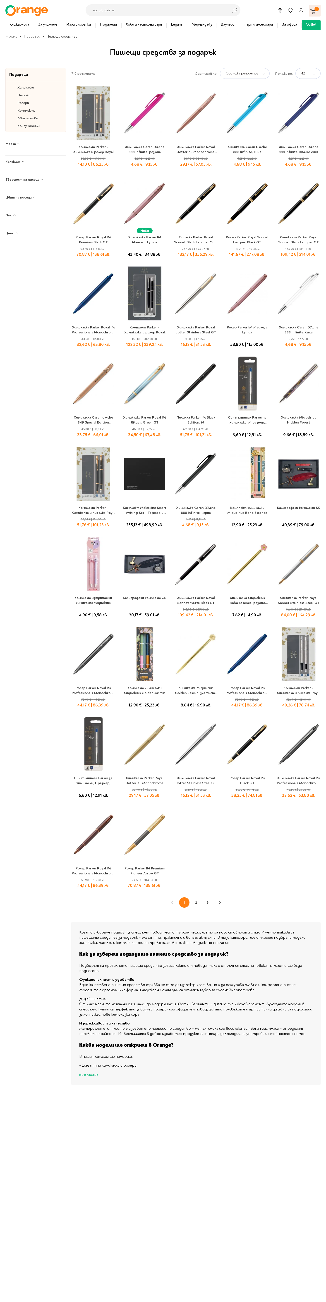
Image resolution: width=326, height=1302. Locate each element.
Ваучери (228, 24)
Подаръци (108, 24)
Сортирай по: (206, 73)
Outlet (311, 24)
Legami (176, 24)
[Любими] (290, 10)
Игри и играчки (78, 24)
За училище (47, 24)
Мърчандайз (202, 24)
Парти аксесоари (258, 24)
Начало (11, 36)
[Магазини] (280, 10)
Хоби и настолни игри (144, 24)
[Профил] (300, 10)
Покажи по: (284, 73)
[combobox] (156, 10)
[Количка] (315, 11)
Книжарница (19, 24)
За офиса (289, 24)
